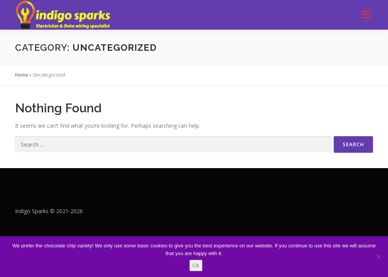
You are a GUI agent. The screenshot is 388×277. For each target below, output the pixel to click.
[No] (378, 256)
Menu (366, 14)
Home (21, 75)
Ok (195, 265)
